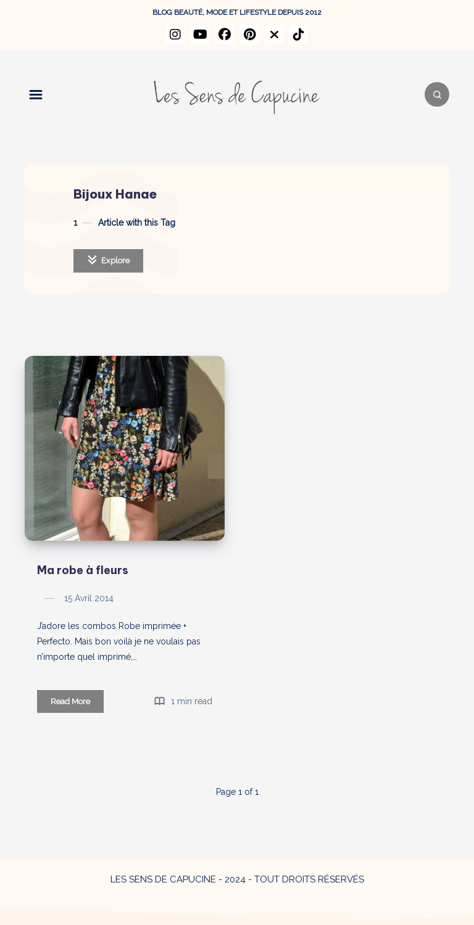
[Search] (437, 94)
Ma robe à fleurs (82, 570)
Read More (77, 703)
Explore (108, 260)
